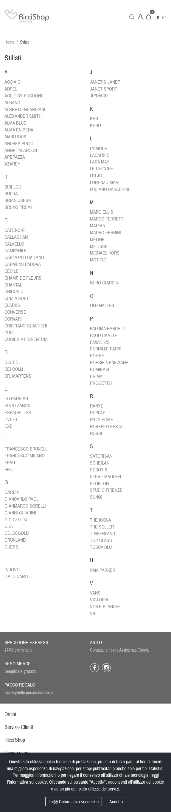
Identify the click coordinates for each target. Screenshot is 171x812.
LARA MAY (99, 162)
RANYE (96, 406)
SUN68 (96, 497)
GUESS (11, 547)
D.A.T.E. (11, 362)
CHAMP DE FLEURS (22, 278)
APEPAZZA (14, 157)
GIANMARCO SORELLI (25, 506)
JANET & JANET (105, 82)
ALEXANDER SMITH (22, 116)
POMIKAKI (99, 370)
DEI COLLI (13, 369)
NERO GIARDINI (104, 283)
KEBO (95, 125)
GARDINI (12, 492)
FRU (8, 470)
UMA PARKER (102, 570)
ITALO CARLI (16, 577)
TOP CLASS (101, 540)
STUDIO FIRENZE (106, 490)
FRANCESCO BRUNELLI (26, 449)
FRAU (9, 463)
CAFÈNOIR (14, 230)
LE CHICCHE (101, 169)
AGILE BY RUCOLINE (23, 96)
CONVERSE (15, 312)
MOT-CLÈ (98, 260)
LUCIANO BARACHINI (109, 189)
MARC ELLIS (101, 212)
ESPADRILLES (17, 413)
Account (140, 16)
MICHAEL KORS (104, 253)
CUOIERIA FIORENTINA (26, 339)
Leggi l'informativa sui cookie (74, 802)
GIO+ (9, 526)
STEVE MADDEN (105, 477)
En (164, 18)
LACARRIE (99, 155)
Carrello (148, 16)
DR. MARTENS (17, 376)
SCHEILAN (99, 463)
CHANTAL (13, 285)
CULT (9, 333)
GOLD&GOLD (16, 533)
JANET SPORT (103, 89)
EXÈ (8, 426)
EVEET (11, 419)
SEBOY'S (98, 470)
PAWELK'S (100, 342)
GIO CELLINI (15, 520)
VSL (93, 614)
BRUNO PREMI (18, 207)
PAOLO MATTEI (104, 335)
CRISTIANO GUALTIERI (25, 326)
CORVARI (13, 319)
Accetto (116, 802)
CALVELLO (14, 244)
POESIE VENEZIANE (109, 363)
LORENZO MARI (104, 183)
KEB (94, 119)
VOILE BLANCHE (105, 607)
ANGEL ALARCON (20, 151)
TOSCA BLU (101, 547)
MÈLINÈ (97, 240)
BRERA (11, 194)
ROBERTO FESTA (106, 427)
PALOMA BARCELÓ (107, 329)
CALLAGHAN (16, 237)
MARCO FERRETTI (107, 219)
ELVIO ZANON (17, 406)
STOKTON (99, 484)
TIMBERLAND (102, 534)
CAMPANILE (15, 251)
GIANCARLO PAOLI (22, 499)
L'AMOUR (98, 148)
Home (9, 42)
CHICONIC (13, 292)
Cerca (131, 16)
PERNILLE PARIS (106, 349)
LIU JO (96, 176)
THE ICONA (100, 520)
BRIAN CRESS (17, 200)
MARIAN (97, 226)
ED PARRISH (16, 399)
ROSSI (96, 433)
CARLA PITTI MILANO (24, 258)
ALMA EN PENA (18, 130)
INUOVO (12, 570)
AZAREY (12, 164)
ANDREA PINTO (18, 144)
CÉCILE (11, 271)
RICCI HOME (101, 420)
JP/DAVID (99, 96)
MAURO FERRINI (105, 233)
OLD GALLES (102, 306)
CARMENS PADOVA (22, 264)
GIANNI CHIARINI (20, 513)
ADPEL (10, 89)
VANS (95, 593)
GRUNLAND (15, 540)
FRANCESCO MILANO (24, 456)
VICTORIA (99, 600)
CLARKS (12, 305)
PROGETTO (101, 383)
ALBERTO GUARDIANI (24, 110)
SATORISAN (101, 456)
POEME (97, 356)
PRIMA (96, 376)
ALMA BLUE (15, 123)
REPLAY (97, 413)
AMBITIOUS (15, 137)
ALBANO (12, 103)
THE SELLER (102, 527)
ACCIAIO (12, 82)
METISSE (99, 246)
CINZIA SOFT (16, 298)
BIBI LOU (12, 187)
